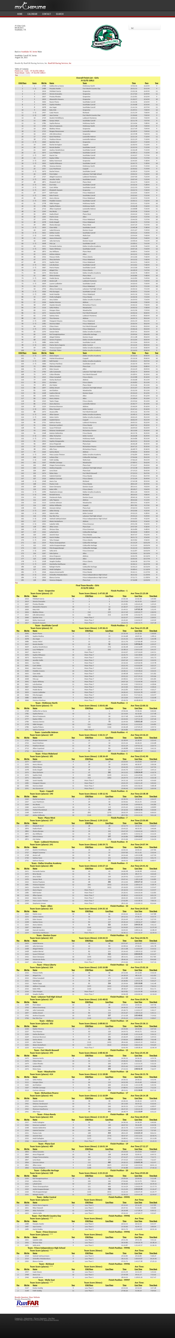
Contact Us (19, 1318)
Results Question (21, 1297)
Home (20, 14)
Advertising (28, 1318)
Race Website (34, 1297)
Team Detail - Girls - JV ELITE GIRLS (30, 73)
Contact (46, 14)
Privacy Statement (40, 1318)
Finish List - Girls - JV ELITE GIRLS (29, 71)
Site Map (51, 1318)
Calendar (32, 14)
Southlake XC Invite (29, 52)
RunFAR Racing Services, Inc (59, 63)
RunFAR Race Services (51, 1320)
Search (60, 14)
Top (16, 75)
